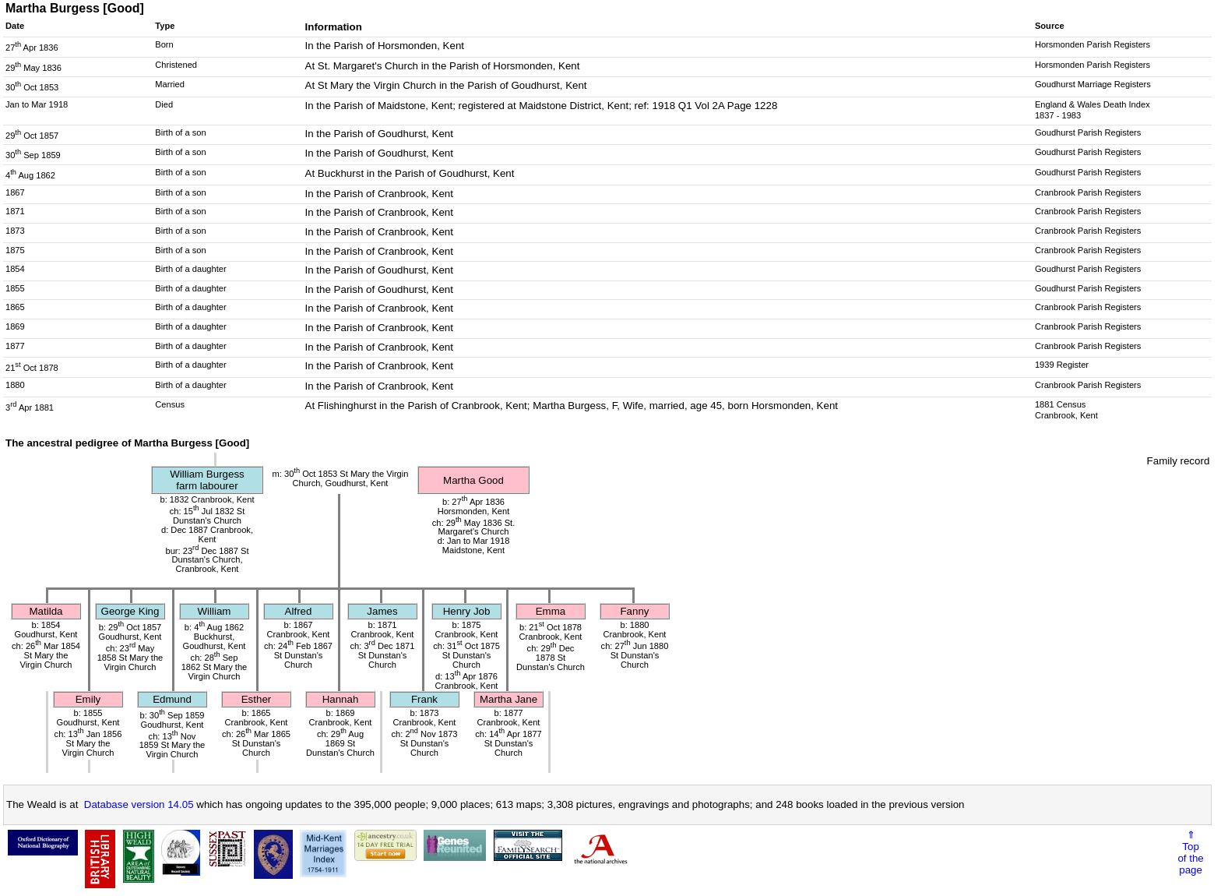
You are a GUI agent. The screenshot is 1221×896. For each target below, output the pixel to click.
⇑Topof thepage (1190, 852)
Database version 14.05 (139, 804)
